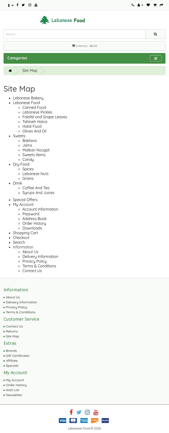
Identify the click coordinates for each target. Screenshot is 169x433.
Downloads (32, 228)
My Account (23, 204)
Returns (12, 331)
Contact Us (32, 270)
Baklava (29, 140)
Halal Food (31, 126)
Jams (27, 145)
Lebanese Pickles (37, 112)
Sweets (19, 135)
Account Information (40, 209)
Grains (28, 178)
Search (19, 242)
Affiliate (11, 360)
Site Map (29, 70)
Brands (11, 351)
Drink (17, 183)
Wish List (12, 390)
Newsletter (14, 395)
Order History (34, 223)
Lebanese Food (26, 102)
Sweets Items (33, 154)
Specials (12, 365)
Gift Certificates (17, 355)
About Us (30, 251)
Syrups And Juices (38, 192)
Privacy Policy (34, 261)
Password (30, 214)
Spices (28, 169)
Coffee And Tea (35, 188)
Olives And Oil (34, 131)
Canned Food (34, 107)
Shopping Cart (25, 232)
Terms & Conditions (39, 266)
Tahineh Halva (34, 121)
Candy (28, 159)
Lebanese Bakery (28, 98)
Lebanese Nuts (35, 173)
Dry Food (21, 164)
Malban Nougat (36, 150)
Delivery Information (40, 256)
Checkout (21, 237)
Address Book (34, 218)
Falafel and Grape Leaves (44, 117)
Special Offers (25, 199)
